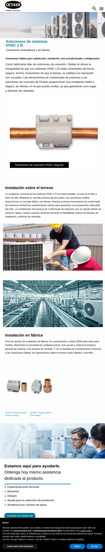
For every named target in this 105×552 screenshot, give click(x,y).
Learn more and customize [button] (20, 546)
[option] (16, 391)
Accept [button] (94, 546)
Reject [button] (77, 546)
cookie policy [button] (86, 531)
